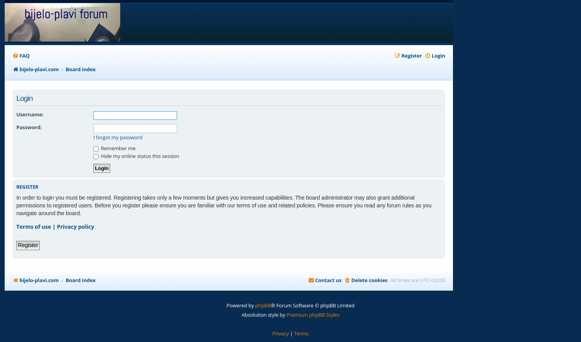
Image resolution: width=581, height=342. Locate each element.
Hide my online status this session (136, 156)
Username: (30, 114)
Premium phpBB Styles (312, 314)
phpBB (263, 305)
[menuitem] (21, 55)
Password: (29, 127)
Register (28, 245)
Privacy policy (75, 226)
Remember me (114, 148)
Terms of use (33, 226)
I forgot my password (117, 137)
